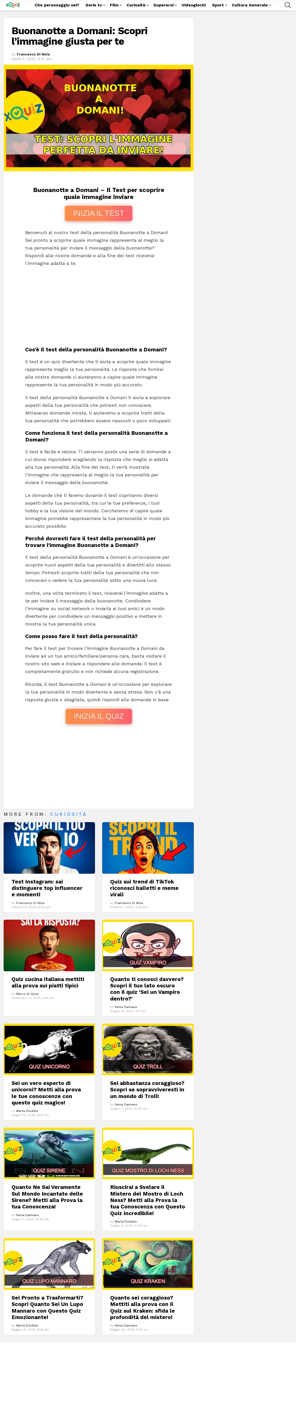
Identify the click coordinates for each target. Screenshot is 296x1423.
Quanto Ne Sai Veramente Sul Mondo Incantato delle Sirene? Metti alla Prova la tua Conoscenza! (47, 1197)
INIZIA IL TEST (98, 213)
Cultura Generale (250, 6)
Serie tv (93, 6)
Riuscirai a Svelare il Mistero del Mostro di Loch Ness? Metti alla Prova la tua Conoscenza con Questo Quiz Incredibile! (147, 1200)
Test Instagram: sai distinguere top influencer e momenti (47, 888)
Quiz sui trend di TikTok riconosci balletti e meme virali (144, 888)
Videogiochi (194, 5)
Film (114, 6)
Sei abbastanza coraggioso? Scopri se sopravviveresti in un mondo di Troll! (147, 1089)
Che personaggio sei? (57, 5)
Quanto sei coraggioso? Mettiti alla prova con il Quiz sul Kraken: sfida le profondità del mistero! (142, 1307)
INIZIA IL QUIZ (98, 716)
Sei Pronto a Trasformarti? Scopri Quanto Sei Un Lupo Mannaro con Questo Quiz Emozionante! (47, 1307)
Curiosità (136, 6)
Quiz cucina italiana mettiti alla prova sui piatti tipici (48, 982)
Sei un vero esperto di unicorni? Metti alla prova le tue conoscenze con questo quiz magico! (46, 1093)
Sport (218, 6)
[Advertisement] (99, 308)
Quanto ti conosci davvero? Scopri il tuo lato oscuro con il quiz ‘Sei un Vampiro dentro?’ (147, 989)
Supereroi (163, 6)
